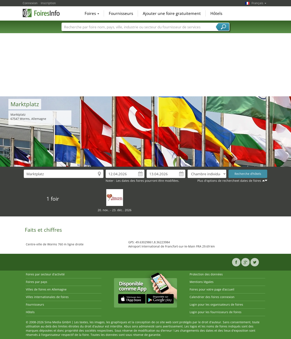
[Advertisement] (145, 64)
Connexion (30, 3)
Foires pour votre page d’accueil (212, 289)
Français (259, 3)
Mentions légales (202, 282)
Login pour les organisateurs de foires (216, 304)
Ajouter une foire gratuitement (172, 13)
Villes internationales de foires (47, 297)
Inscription (48, 3)
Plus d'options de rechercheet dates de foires (229, 181)
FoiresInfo (44, 13)
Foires (92, 13)
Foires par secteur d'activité (45, 274)
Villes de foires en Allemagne (46, 289)
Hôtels (216, 13)
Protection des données (206, 274)
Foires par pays (36, 282)
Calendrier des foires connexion (212, 297)
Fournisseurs (121, 13)
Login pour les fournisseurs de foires (215, 312)
